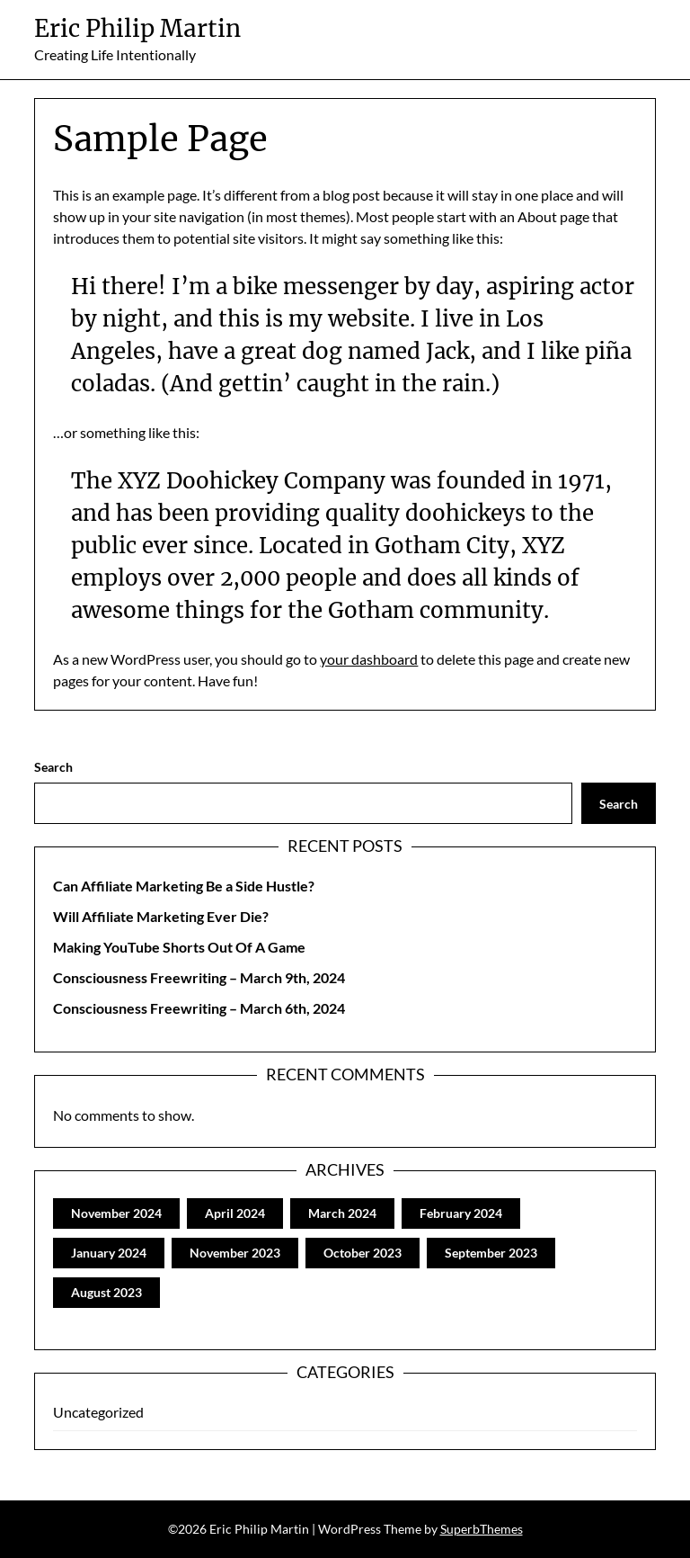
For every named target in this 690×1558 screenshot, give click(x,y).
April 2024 (235, 1213)
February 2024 (461, 1213)
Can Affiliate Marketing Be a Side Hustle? (183, 885)
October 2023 (362, 1252)
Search (53, 767)
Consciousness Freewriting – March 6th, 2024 (199, 1007)
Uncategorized (98, 1411)
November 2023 (235, 1252)
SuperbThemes (481, 1528)
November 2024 (116, 1213)
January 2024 (108, 1252)
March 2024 (342, 1213)
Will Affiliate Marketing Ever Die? (161, 916)
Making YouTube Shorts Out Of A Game (179, 946)
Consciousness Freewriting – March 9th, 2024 (199, 977)
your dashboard (369, 658)
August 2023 (106, 1292)
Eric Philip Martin (137, 28)
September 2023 (491, 1252)
